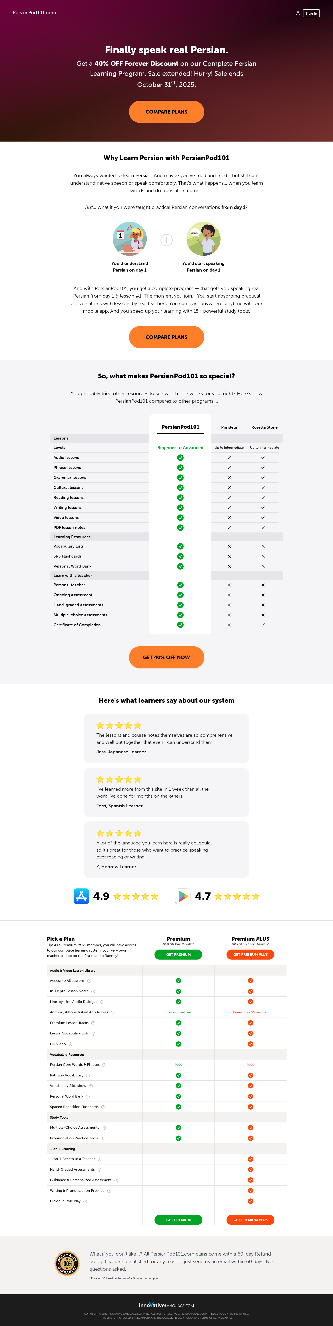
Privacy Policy (218, 1313)
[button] (298, 13)
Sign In (311, 13)
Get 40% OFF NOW (166, 657)
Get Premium (178, 954)
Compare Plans (166, 112)
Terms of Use (239, 1313)
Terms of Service (212, 1317)
